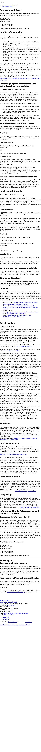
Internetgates (10, 605)
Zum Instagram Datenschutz (11, 350)
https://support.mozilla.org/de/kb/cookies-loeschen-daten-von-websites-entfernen (21, 303)
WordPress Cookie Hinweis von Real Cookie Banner (15, 625)
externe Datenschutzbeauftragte (16, 592)
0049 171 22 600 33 (8, 6)
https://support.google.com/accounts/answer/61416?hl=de (20, 312)
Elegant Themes (12, 622)
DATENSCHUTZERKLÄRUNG (8, 602)
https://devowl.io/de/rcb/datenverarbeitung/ (13, 454)
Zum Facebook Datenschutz (23, 346)
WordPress (28, 622)
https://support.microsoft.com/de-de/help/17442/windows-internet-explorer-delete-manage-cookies (20, 307)
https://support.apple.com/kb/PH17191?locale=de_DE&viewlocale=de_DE (17, 315)
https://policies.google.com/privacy (25, 491)
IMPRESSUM (4, 600)
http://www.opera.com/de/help (16, 313)
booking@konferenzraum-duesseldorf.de (15, 613)
